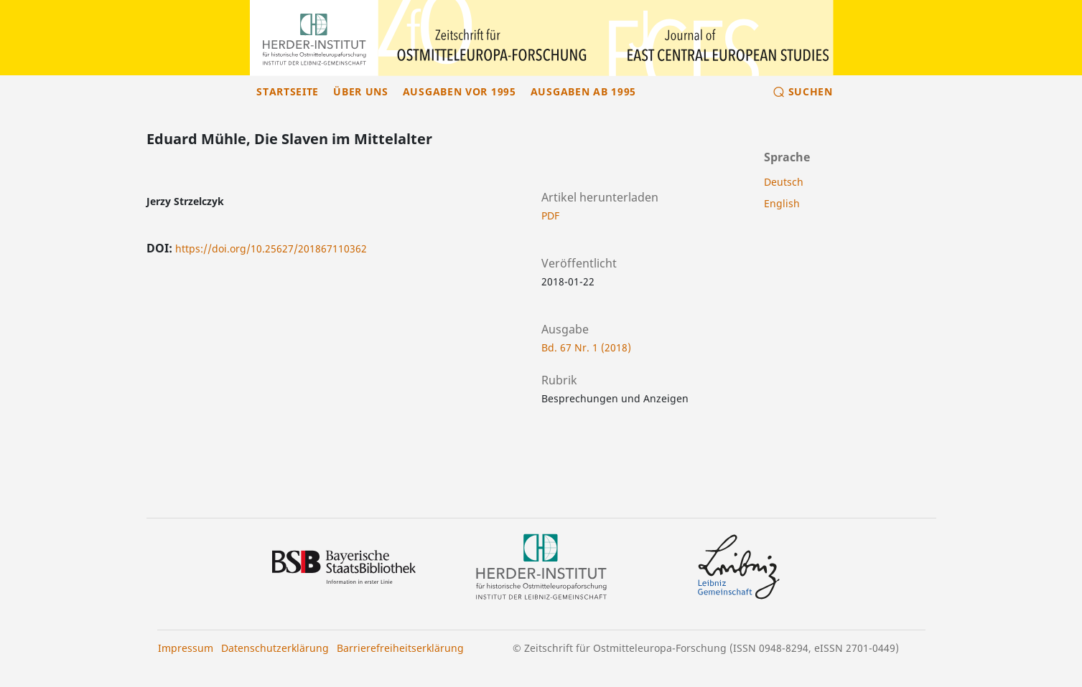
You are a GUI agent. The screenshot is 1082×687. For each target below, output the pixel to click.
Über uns (360, 91)
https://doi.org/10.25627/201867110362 (271, 248)
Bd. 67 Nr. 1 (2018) (586, 347)
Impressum (185, 648)
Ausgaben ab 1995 (583, 91)
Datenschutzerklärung (275, 648)
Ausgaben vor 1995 (459, 91)
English (782, 203)
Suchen (810, 91)
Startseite (287, 91)
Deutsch (783, 182)
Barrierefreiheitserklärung (400, 648)
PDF (550, 215)
